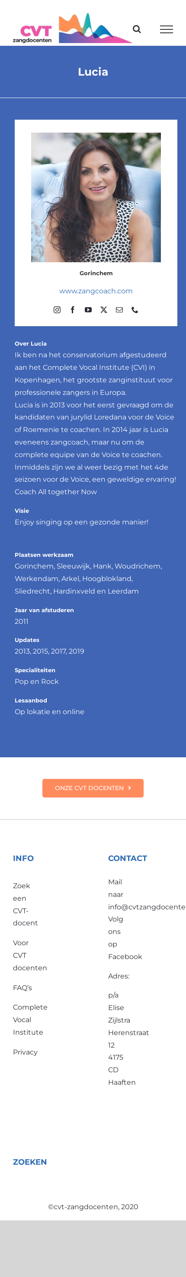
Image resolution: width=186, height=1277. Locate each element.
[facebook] (72, 309)
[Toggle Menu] (167, 29)
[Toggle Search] (137, 29)
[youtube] (88, 309)
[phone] (134, 309)
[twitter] (103, 309)
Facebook (125, 957)
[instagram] (57, 309)
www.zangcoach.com (96, 291)
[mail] (119, 309)
